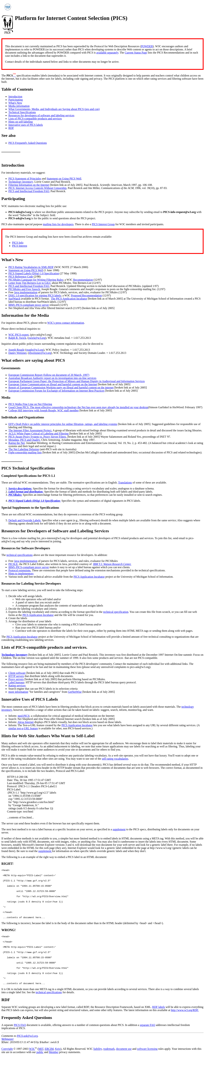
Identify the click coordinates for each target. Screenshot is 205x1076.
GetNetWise (75, 691)
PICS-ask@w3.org (27, 1055)
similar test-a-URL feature (23, 728)
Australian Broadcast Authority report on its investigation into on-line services (52, 378)
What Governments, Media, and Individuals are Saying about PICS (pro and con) (54, 109)
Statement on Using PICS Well (64, 178)
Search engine (16, 688)
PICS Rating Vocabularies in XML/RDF (31, 267)
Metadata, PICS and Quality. (24, 439)
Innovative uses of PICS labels (25, 124)
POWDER (147, 46)
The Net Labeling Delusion (23, 449)
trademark (109, 1068)
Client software (17, 672)
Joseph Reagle (16, 349)
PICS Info (17, 242)
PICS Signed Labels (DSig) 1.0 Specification (33, 273)
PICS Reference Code (20, 276)
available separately (107, 52)
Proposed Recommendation (86, 295)
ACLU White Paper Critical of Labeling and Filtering (38, 433)
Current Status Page (136, 52)
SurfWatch (14, 298)
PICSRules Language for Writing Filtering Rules (35, 279)
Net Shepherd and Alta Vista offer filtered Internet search (40, 308)
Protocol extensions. (19, 570)
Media (43, 315)
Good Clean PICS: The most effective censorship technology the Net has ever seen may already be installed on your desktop (78, 407)
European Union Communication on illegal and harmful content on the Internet (52, 384)
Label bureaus (16, 682)
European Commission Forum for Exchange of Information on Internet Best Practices (56, 390)
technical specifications (19, 554)
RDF (11, 128)
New (19, 259)
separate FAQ (147, 1044)
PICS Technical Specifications (28, 468)
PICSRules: (15, 494)
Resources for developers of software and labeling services (41, 115)
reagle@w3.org (34, 349)
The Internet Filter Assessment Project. (30, 430)
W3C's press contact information (65, 322)
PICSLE (13, 564)
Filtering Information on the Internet (28, 184)
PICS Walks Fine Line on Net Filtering (30, 404)
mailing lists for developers (58, 224)
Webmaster (7, 1058)
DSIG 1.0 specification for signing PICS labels (34, 295)
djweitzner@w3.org (40, 352)
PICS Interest (19, 245)
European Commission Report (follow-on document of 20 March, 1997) (48, 374)
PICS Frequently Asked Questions (27, 142)
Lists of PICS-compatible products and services (35, 118)
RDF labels (158, 1026)
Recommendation (83, 279)
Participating (15, 99)
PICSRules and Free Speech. (24, 289)
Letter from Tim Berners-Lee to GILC (29, 282)
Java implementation (25, 292)
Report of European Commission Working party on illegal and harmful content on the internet (61, 387)
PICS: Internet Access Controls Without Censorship (37, 188)
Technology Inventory (20, 181)
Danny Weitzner (17, 352)
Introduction (15, 96)
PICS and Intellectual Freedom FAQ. (29, 191)
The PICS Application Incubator (69, 298)
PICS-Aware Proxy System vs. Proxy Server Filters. (37, 436)
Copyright (7, 1068)
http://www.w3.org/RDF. (185, 1029)
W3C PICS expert (18, 334)
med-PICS (23, 715)
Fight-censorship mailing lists (25, 452)
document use (124, 1068)
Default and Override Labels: (24, 520)
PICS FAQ (20, 1044)
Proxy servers (16, 679)
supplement (119, 829)
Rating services (17, 685)
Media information (18, 105)
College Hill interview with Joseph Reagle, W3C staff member (43, 410)
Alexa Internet (26, 722)
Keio (57, 1068)
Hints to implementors (20, 573)
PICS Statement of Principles (24, 178)
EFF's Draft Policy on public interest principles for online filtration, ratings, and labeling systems (62, 424)
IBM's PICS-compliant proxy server (28, 304)
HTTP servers (16, 676)
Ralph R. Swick (17, 337)
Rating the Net (16, 442)
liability (97, 1068)
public (39, 1071)
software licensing (147, 1068)
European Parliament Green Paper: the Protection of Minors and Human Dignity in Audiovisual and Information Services (76, 381)
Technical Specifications (22, 112)
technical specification (115, 611)
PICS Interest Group (103, 224)
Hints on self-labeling (20, 121)
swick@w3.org (36, 337)
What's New (15, 102)
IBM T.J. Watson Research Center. (112, 564)
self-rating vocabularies (115, 758)
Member (53, 1071)
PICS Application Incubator (89, 576)
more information (18, 691)
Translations (125, 482)
